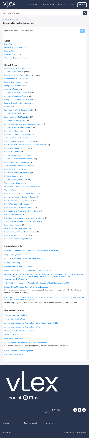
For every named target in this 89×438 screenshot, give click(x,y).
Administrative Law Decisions (16, 138)
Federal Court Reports (13, 82)
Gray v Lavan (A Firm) (12, 255)
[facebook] (79, 410)
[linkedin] (84, 410)
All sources (49, 423)
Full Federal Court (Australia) (15, 47)
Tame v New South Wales (14, 319)
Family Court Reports (12, 225)
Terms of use (7, 432)
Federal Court (9, 51)
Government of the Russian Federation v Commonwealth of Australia (32, 251)
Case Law (6, 423)
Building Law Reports (12, 214)
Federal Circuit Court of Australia (17, 103)
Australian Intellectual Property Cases (19, 197)
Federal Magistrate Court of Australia (19, 75)
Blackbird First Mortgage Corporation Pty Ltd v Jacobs (26, 287)
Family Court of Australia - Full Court (19, 100)
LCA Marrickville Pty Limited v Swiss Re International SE (26, 343)
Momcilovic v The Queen (14, 339)
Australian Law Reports (13, 72)
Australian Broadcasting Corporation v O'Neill (22, 327)
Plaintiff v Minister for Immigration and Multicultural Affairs (27, 270)
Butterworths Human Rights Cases (18, 200)
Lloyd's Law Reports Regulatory (16, 239)
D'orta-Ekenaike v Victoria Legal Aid (18, 351)
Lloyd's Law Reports (12, 152)
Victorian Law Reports (13, 183)
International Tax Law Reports (16, 162)
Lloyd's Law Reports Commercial (17, 235)
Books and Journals (30, 423)
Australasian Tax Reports (14, 120)
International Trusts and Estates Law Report (22, 187)
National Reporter (11, 176)
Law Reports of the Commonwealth (18, 110)
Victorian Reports (11, 190)
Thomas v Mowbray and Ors (15, 315)
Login (71, 5)
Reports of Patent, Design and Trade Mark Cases (24, 218)
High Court (8, 44)
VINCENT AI (32, 5)
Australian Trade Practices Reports (18, 159)
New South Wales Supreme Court (17, 134)
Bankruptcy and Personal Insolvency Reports (22, 211)
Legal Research (47, 5)
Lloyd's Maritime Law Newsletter (17, 204)
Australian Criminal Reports (15, 155)
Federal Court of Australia (14, 68)
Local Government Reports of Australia (20, 232)
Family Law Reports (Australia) (16, 117)
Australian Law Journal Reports (16, 93)
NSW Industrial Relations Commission (19, 141)
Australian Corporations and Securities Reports (23, 124)
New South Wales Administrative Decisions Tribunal (25, 145)
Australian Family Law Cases (15, 180)
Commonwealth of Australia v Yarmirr (19, 331)
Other (6, 106)
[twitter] (75, 410)
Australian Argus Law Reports (16, 96)
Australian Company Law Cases (17, 127)
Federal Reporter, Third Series (16, 228)
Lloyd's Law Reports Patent (15, 169)
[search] (82, 31)
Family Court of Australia (14, 86)
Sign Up (82, 4)
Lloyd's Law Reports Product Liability (18, 207)
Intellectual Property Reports (15, 148)
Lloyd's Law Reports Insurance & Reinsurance (22, 194)
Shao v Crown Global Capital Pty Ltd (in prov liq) (23, 259)
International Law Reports (14, 131)
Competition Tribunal (12, 54)
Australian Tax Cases (13, 113)
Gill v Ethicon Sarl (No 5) (13, 355)
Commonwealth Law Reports (16, 79)
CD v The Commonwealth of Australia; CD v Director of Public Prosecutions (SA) (36, 283)
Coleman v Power (11, 335)
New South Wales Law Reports (16, 173)
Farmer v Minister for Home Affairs (18, 267)
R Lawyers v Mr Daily (12, 263)
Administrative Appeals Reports (17, 166)
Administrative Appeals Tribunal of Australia (22, 221)
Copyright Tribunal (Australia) (16, 58)
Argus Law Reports (12, 89)
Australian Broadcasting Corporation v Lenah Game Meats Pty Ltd (31, 323)
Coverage (61, 5)
